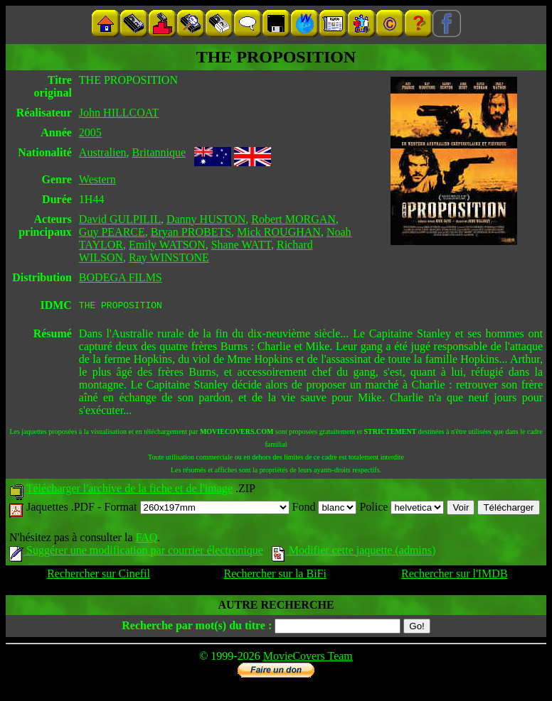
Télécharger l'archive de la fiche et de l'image (129, 490)
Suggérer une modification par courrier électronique (136, 552)
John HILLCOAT (119, 113)
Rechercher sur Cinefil (98, 576)
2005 (90, 132)
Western (97, 179)
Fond (324, 509)
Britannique (159, 152)
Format (196, 509)
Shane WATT (241, 245)
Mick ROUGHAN (279, 232)
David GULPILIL (120, 219)
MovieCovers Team (308, 658)
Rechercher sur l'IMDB (454, 576)
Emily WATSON (167, 245)
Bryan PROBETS (191, 232)
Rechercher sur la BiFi (275, 576)
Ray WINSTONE (169, 257)
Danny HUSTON (205, 219)
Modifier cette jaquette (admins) (354, 552)
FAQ (146, 539)
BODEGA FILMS (120, 277)
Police (401, 509)
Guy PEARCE (112, 232)
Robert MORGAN (293, 219)
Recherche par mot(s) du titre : (197, 627)
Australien (103, 152)
